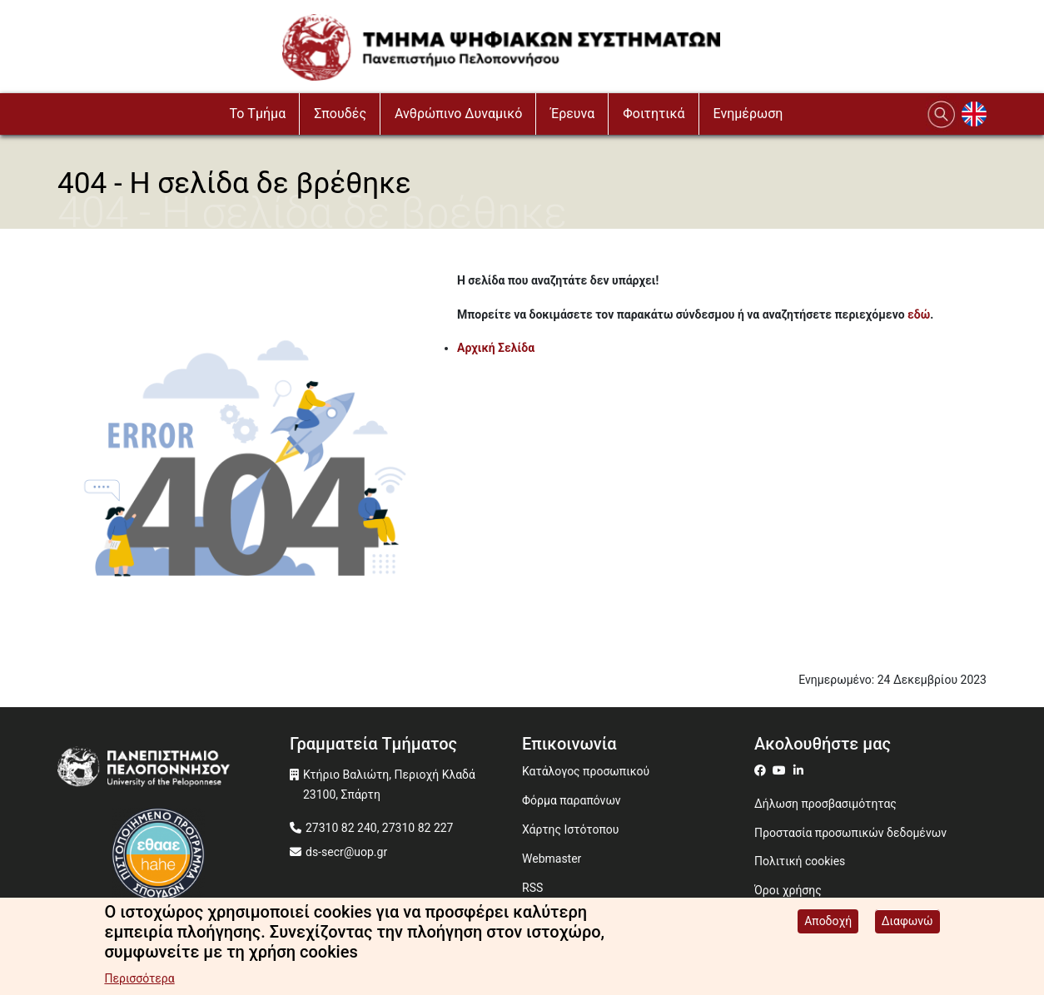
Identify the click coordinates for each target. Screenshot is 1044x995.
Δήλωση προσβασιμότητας (825, 803)
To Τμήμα (258, 113)
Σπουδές (340, 113)
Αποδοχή (828, 921)
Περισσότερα (139, 978)
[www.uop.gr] (173, 770)
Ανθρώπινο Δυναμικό (458, 113)
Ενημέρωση (748, 113)
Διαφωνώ (907, 921)
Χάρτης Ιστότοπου (570, 829)
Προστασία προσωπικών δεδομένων (850, 832)
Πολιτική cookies (799, 861)
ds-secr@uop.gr (346, 852)
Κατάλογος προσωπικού (585, 771)
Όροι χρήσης (788, 890)
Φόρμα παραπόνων (571, 800)
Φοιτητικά (653, 113)
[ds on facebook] (763, 770)
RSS (532, 887)
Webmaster (551, 858)
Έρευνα (572, 113)
